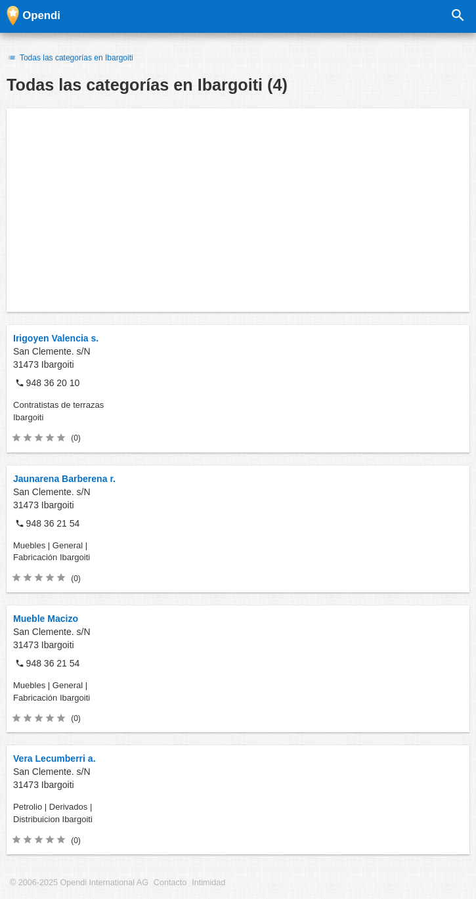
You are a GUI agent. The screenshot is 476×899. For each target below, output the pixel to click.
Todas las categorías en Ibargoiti (70, 57)
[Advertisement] (238, 210)
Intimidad (208, 882)
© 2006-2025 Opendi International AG (79, 882)
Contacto (170, 882)
